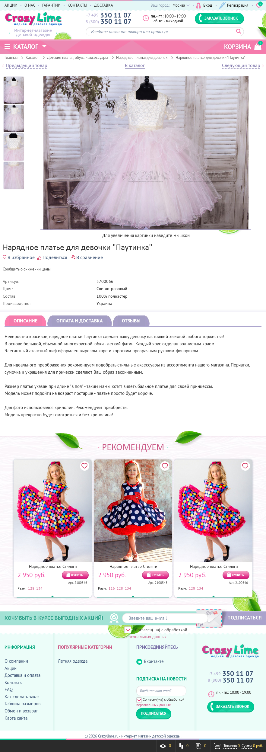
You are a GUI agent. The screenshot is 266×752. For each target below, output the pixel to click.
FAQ (9, 689)
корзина (242, 46)
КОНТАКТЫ (77, 5)
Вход (204, 5)
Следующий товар (241, 65)
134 (39, 588)
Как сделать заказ (22, 696)
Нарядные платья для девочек (141, 57)
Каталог (32, 57)
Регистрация (233, 5)
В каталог (135, 65)
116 (112, 588)
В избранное (19, 257)
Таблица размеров (22, 703)
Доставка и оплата (22, 675)
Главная (11, 57)
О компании (16, 661)
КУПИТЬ (77, 575)
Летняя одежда (72, 661)
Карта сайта (16, 718)
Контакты (14, 682)
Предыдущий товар (26, 65)
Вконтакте (150, 661)
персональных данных (145, 636)
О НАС (29, 5)
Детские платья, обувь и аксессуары (77, 57)
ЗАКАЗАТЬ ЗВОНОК (218, 18)
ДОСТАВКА (103, 5)
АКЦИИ (11, 5)
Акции (11, 668)
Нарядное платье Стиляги (53, 566)
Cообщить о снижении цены (27, 269)
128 (31, 588)
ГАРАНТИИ (51, 5)
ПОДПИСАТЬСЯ (244, 617)
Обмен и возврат (21, 711)
